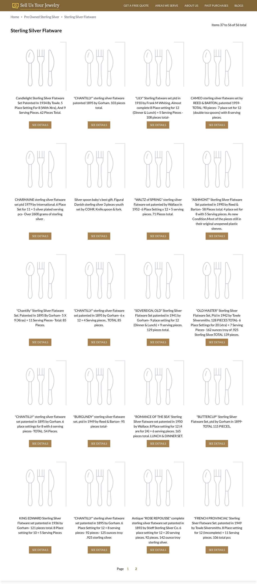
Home (15, 17)
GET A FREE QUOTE (136, 5)
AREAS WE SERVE (166, 5)
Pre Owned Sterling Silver (41, 17)
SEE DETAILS (40, 125)
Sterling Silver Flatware (80, 17)
